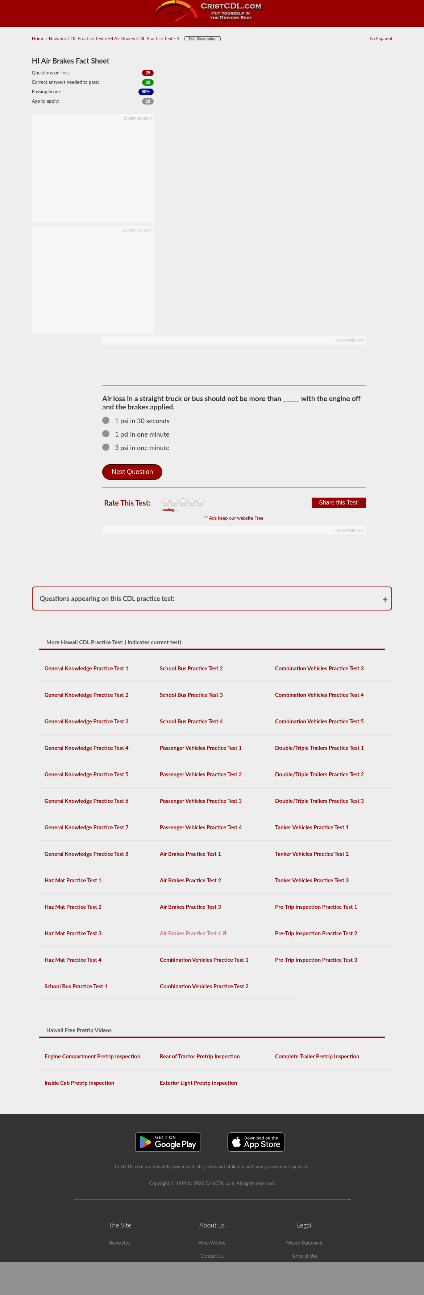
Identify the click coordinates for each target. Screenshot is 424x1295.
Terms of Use (304, 1256)
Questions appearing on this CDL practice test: (107, 598)
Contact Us (211, 1256)
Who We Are (212, 1243)
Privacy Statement (304, 1243)
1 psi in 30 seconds (139, 421)
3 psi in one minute (139, 448)
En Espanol (381, 38)
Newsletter (119, 1243)
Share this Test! (339, 502)
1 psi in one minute (139, 434)
